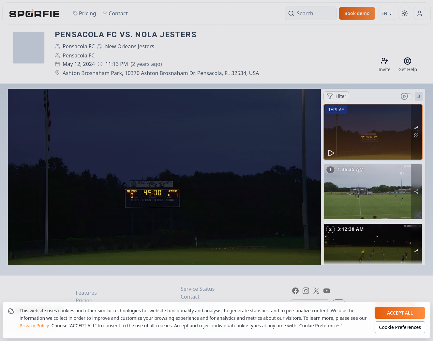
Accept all (400, 313)
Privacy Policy (34, 326)
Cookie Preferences (400, 327)
